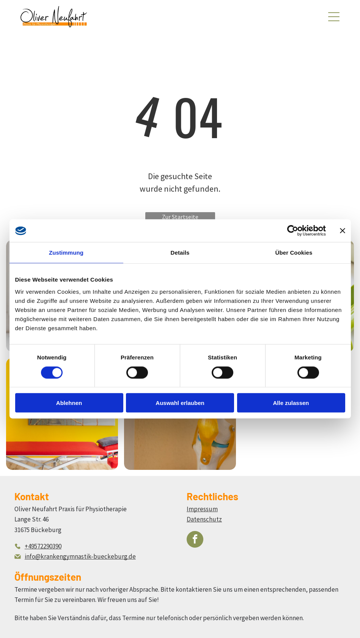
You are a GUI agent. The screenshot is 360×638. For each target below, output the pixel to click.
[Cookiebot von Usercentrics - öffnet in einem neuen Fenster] (292, 230)
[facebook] (195, 540)
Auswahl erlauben (180, 403)
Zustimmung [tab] (66, 252)
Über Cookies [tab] (294, 252)
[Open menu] (334, 16)
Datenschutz (204, 519)
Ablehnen (69, 403)
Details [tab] (180, 252)
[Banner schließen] (342, 230)
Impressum (202, 509)
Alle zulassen (291, 403)
